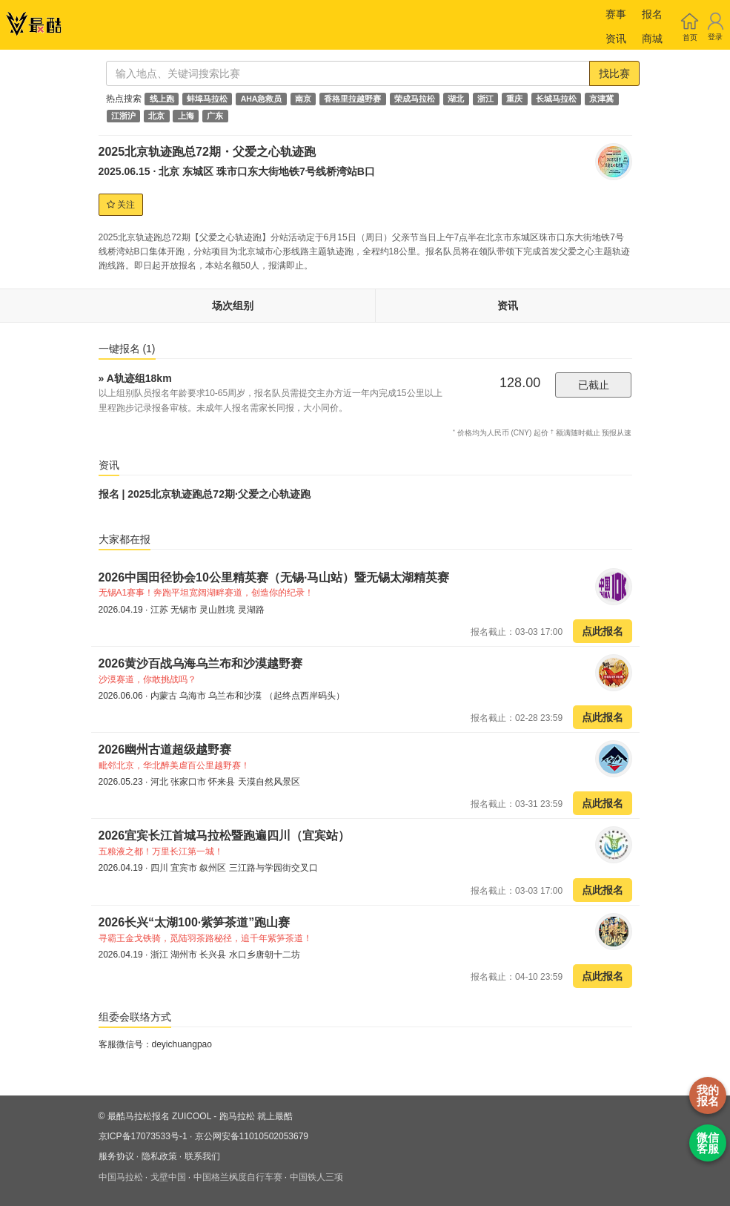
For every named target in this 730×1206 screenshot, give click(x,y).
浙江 (485, 98)
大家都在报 (124, 539)
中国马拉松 (121, 1177)
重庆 (514, 98)
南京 (303, 98)
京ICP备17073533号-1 (143, 1136)
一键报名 (127, 349)
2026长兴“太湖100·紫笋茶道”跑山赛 (195, 922)
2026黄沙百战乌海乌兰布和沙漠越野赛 (201, 663)
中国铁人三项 (316, 1177)
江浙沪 (123, 115)
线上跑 (162, 98)
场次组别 (232, 306)
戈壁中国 (168, 1177)
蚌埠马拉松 (207, 98)
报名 (652, 14)
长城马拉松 (556, 98)
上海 (186, 115)
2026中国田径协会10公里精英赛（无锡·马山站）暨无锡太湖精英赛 (276, 577)
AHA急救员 (261, 98)
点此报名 (602, 631)
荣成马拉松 (414, 98)
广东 (215, 115)
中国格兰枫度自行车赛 (237, 1177)
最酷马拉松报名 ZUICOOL (159, 1116)
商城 (652, 39)
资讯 (615, 39)
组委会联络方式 (135, 1017)
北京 (156, 115)
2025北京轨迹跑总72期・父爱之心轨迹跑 (207, 151)
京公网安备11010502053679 (251, 1136)
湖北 (456, 98)
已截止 (593, 385)
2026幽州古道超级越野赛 (165, 749)
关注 (121, 205)
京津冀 (601, 98)
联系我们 (202, 1156)
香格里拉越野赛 (352, 98)
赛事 (615, 14)
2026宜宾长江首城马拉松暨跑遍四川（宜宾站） (226, 835)
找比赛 (614, 73)
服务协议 (116, 1156)
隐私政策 (159, 1156)
